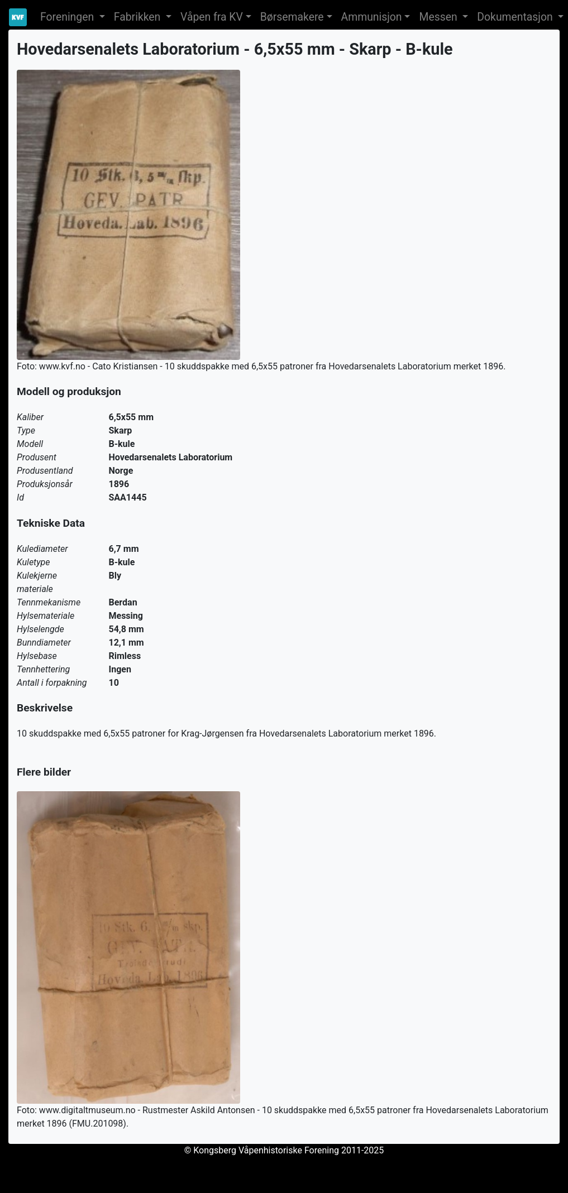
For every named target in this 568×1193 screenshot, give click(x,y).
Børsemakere (292, 17)
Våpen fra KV (211, 17)
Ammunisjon (371, 17)
